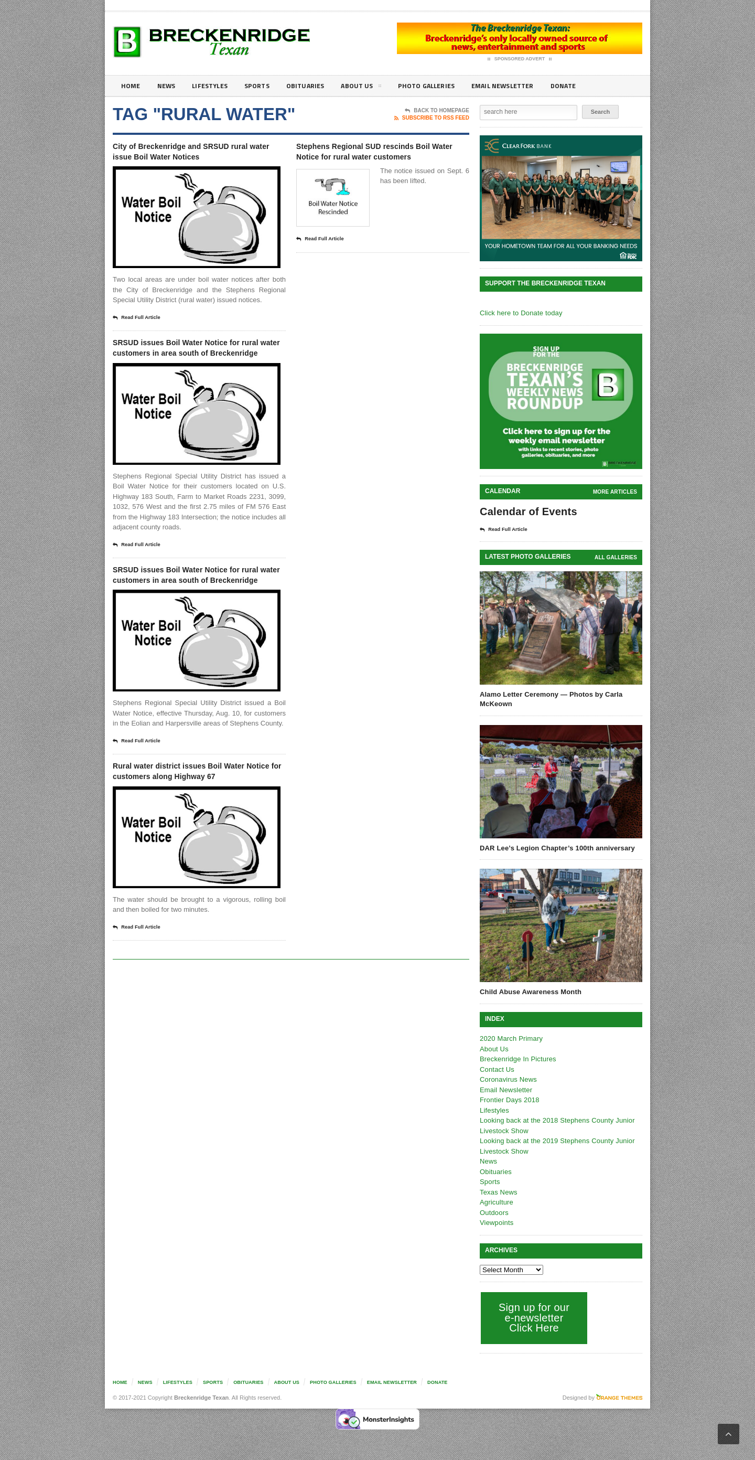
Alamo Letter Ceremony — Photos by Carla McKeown (549, 698)
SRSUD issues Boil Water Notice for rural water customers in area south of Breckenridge (194, 372)
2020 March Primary (510, 1038)
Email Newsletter (524, 85)
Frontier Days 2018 (509, 1099)
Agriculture (496, 1202)
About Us (374, 87)
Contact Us (496, 1069)
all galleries (616, 557)
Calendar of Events (527, 511)
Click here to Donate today (520, 313)
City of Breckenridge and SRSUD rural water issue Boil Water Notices (194, 159)
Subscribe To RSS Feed (431, 118)
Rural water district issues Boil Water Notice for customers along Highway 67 (196, 829)
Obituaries (316, 85)
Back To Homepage (437, 110)
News (168, 85)
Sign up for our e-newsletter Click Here (533, 1317)
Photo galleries (442, 85)
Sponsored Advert (519, 59)
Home (131, 85)
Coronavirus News (507, 1079)
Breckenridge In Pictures (517, 1058)
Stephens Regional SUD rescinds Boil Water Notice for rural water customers (379, 159)
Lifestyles (215, 85)
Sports (265, 85)
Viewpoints (496, 1222)
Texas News (498, 1192)
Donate (589, 85)
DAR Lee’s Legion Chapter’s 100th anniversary (555, 847)
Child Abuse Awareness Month (529, 991)
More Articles (615, 492)
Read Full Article (140, 334)
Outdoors (494, 1212)
